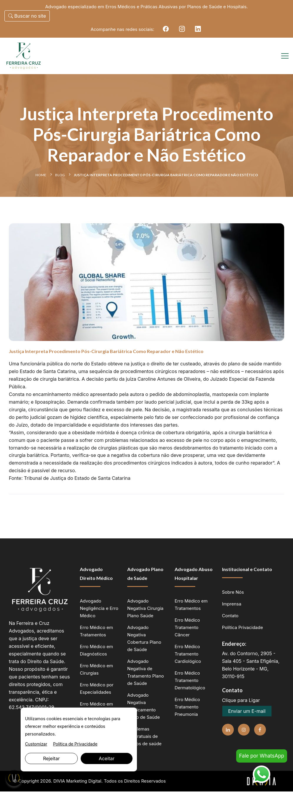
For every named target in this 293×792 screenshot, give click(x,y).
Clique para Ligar (241, 701)
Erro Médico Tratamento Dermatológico (190, 681)
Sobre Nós (233, 592)
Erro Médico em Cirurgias (96, 669)
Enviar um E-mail (247, 712)
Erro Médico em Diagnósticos (96, 650)
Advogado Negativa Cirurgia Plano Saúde (145, 609)
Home (40, 175)
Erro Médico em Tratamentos (96, 631)
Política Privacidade (242, 628)
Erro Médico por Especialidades (96, 689)
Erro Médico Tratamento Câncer (187, 628)
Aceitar (107, 758)
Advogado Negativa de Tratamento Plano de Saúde (145, 673)
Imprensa (231, 604)
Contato (230, 616)
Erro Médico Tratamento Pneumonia (187, 707)
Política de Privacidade (75, 743)
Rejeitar (51, 758)
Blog (60, 175)
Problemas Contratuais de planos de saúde (144, 737)
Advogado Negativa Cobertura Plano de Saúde (144, 639)
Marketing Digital (84, 781)
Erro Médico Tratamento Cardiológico (188, 654)
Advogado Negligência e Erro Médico (99, 609)
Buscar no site (27, 16)
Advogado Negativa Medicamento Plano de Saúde (143, 707)
